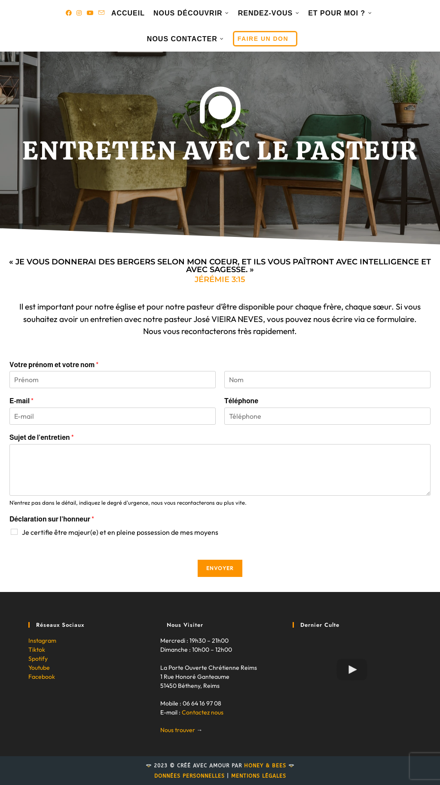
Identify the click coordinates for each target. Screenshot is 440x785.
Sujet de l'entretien (41, 437)
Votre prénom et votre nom (53, 364)
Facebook (41, 677)
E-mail (21, 401)
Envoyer (220, 568)
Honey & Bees (265, 766)
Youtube (39, 668)
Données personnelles (189, 776)
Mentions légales (258, 776)
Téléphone (241, 401)
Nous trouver (177, 730)
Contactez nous (202, 712)
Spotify (38, 658)
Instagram (42, 640)
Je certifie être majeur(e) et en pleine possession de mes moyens (120, 532)
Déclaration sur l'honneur (51, 519)
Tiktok (36, 649)
